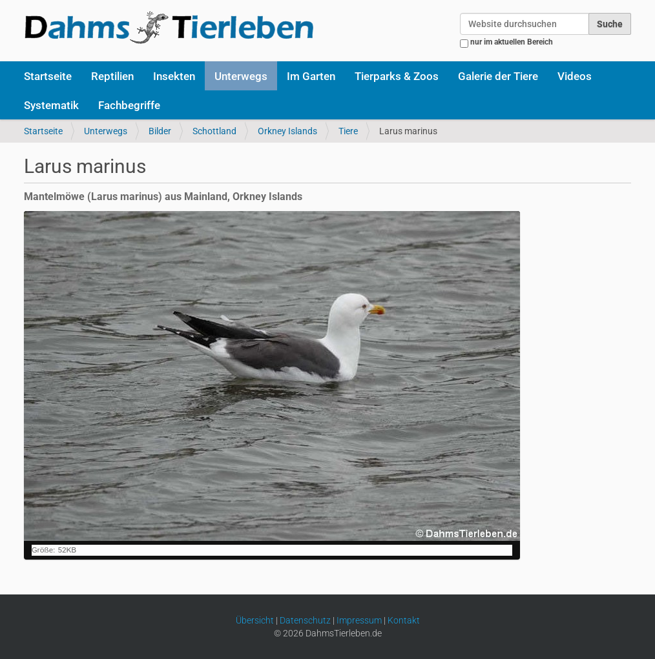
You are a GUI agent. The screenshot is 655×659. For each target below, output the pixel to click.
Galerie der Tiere (498, 76)
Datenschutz (305, 620)
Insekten (174, 76)
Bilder (160, 131)
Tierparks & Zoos (397, 76)
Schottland (214, 131)
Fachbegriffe (129, 105)
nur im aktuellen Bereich (511, 41)
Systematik (51, 105)
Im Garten (311, 76)
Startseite (48, 76)
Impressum (359, 620)
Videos (574, 76)
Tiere (348, 131)
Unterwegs (240, 76)
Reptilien (112, 76)
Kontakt (404, 620)
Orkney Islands (287, 131)
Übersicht (255, 620)
